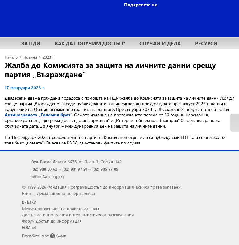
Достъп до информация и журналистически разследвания (78, 214)
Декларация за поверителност (66, 193)
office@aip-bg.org (48, 176)
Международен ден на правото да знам (60, 208)
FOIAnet (29, 227)
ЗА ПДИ (30, 43)
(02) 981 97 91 (75, 169)
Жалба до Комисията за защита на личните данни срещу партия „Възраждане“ (110, 69)
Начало (11, 57)
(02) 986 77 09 (105, 169)
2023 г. (49, 57)
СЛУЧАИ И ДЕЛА (160, 43)
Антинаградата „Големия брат (37, 115)
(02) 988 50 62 (44, 169)
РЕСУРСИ (206, 43)
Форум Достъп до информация (52, 221)
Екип (26, 193)
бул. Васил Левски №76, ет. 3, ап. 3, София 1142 (76, 161)
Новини (30, 57)
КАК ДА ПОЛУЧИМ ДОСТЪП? (90, 43)
